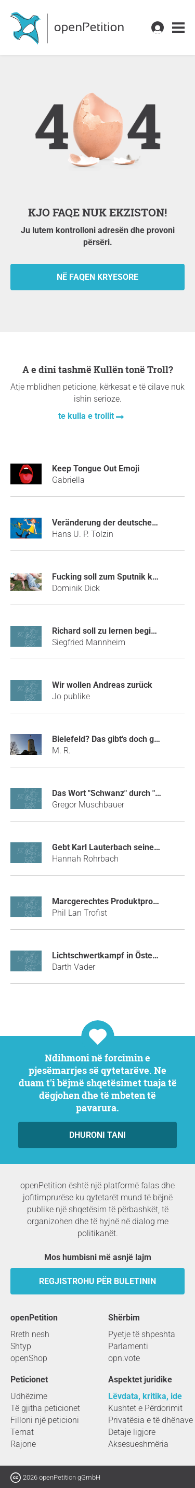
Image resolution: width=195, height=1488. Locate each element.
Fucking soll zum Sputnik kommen (116, 577)
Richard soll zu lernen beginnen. (112, 631)
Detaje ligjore (131, 1432)
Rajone (23, 1444)
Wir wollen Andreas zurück (102, 685)
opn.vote (124, 1358)
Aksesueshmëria (138, 1444)
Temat (22, 1432)
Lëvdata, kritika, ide (145, 1396)
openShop (28, 1358)
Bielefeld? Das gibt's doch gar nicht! (118, 739)
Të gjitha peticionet (45, 1408)
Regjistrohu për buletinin (97, 1281)
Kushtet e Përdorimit (145, 1408)
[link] (178, 27)
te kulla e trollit (87, 416)
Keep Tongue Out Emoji (95, 468)
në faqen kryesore (97, 277)
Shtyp (20, 1346)
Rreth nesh (29, 1334)
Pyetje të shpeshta (141, 1334)
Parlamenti (128, 1346)
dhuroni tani (97, 1135)
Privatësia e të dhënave (150, 1420)
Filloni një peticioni (44, 1420)
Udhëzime (28, 1396)
